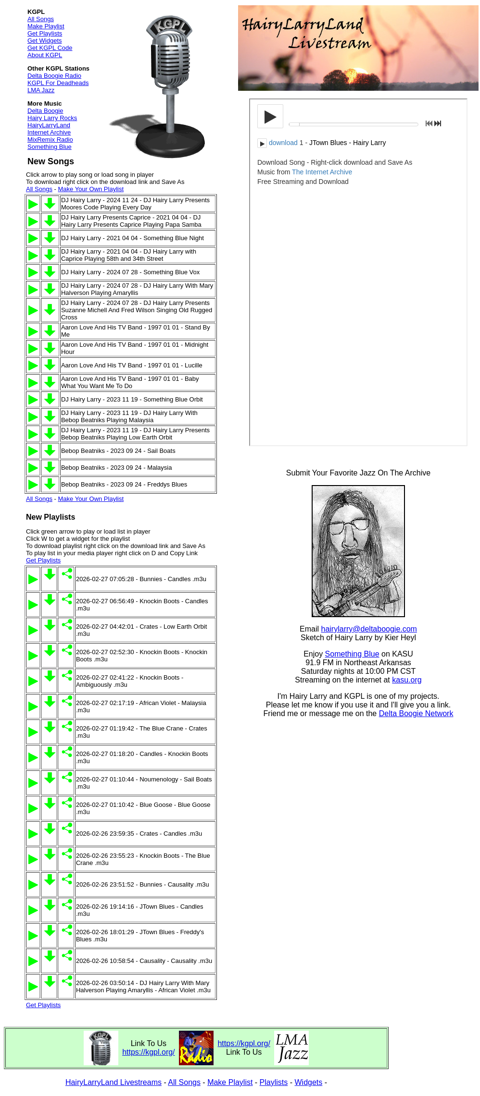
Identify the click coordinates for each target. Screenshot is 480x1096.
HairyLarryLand (48, 125)
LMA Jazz (40, 90)
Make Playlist (45, 26)
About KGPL (44, 55)
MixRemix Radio (50, 139)
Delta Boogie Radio (54, 75)
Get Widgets (44, 40)
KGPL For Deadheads (57, 82)
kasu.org (406, 680)
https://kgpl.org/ (148, 1052)
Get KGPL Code (49, 47)
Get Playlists (44, 33)
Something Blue (49, 146)
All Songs (40, 19)
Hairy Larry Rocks (52, 118)
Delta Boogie (45, 110)
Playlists (274, 1082)
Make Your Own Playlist (91, 189)
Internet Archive (49, 132)
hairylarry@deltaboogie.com (369, 629)
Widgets (309, 1082)
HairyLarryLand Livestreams (113, 1082)
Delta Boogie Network (416, 713)
